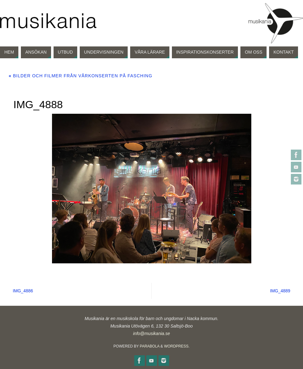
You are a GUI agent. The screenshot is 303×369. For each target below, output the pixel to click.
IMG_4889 (279, 290)
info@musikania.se (151, 333)
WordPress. (177, 346)
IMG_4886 (23, 290)
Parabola (149, 346)
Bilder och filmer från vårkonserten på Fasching (80, 75)
